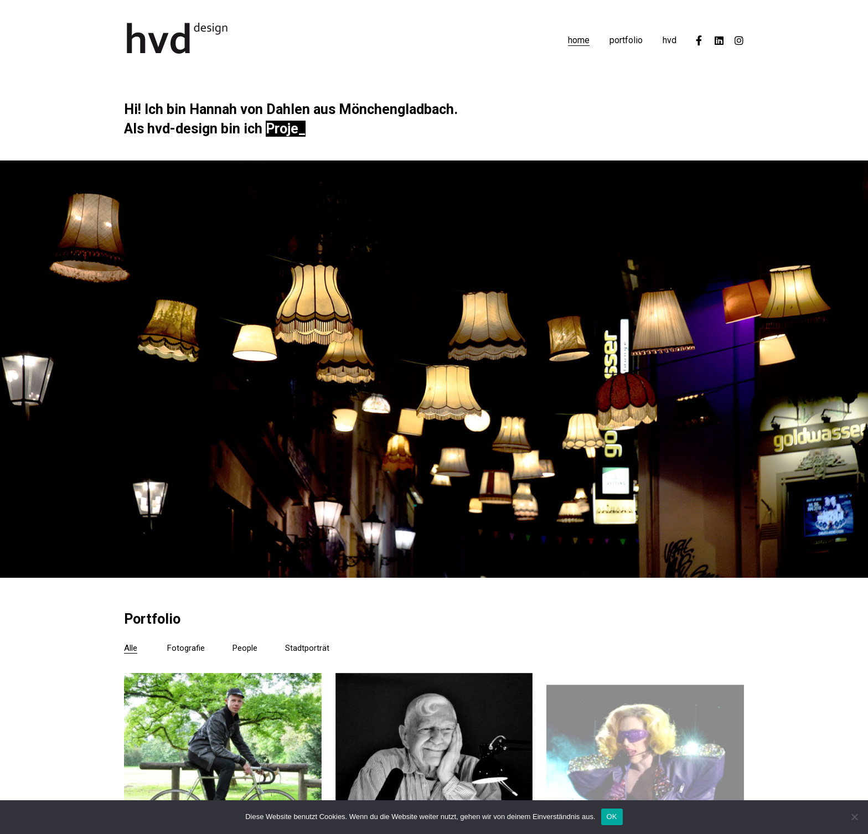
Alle (130, 648)
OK (612, 816)
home (579, 40)
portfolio (626, 40)
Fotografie (186, 648)
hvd (669, 40)
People (244, 648)
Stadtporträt (307, 648)
